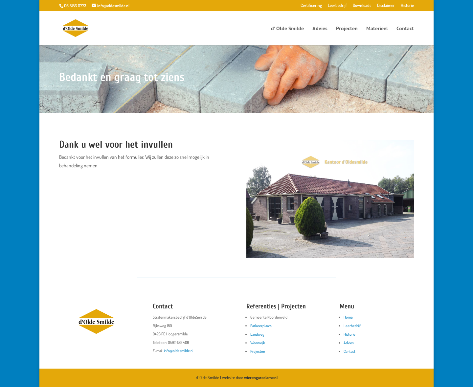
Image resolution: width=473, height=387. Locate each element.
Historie (407, 5)
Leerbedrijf (337, 5)
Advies (319, 29)
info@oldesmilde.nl (178, 350)
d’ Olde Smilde (287, 29)
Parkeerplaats (261, 325)
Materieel (377, 29)
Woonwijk (257, 342)
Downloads (362, 5)
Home (348, 317)
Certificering (311, 5)
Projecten (347, 29)
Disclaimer (386, 5)
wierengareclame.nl (261, 377)
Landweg (257, 334)
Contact (405, 29)
